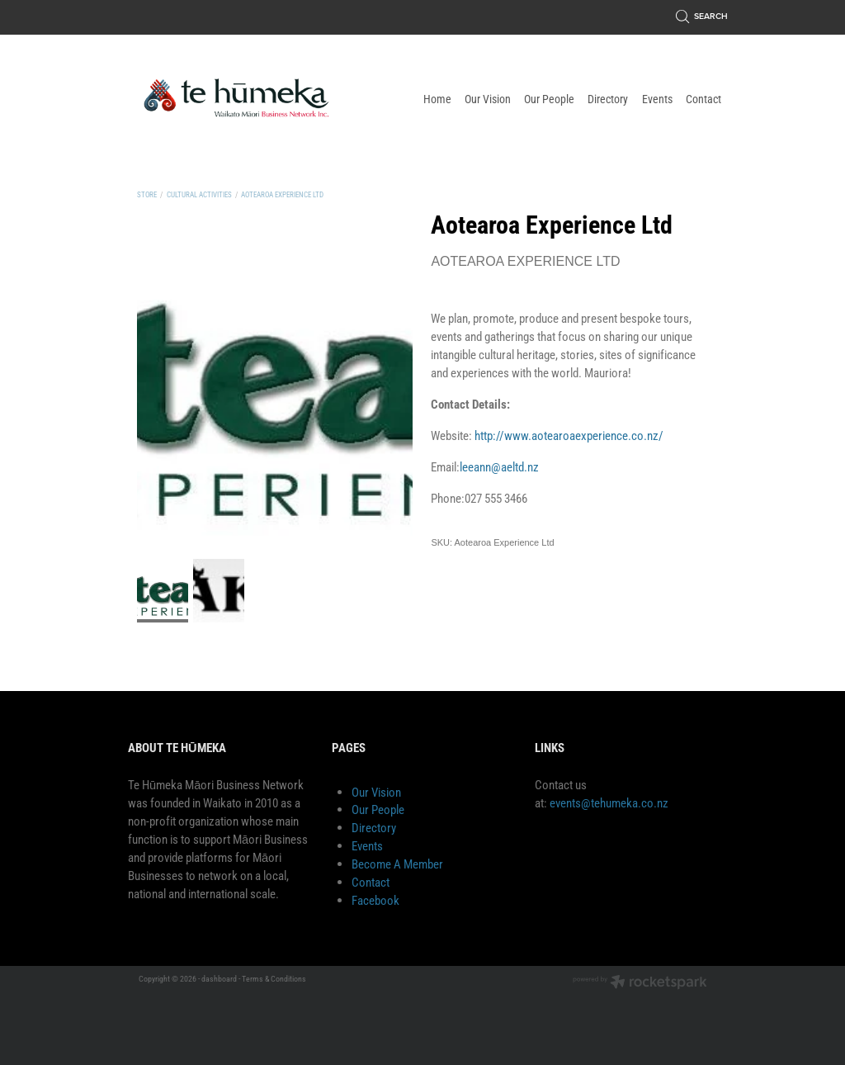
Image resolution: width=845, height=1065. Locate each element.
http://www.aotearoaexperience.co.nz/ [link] (568, 435)
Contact (370, 882)
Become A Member (397, 864)
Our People (378, 809)
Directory (374, 827)
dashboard (219, 978)
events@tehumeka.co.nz (609, 803)
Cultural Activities (199, 194)
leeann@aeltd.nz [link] (499, 467)
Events (367, 846)
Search (702, 16)
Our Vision (376, 792)
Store (147, 194)
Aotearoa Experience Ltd (282, 194)
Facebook (375, 900)
